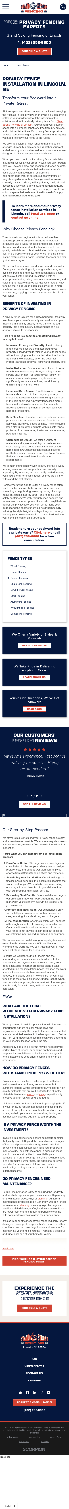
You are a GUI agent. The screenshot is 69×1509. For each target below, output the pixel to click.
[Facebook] (27, 1392)
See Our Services (34, 645)
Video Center (34, 1366)
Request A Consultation (34, 1402)
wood (30, 1094)
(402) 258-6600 (36, 42)
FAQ (34, 1359)
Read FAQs (34, 709)
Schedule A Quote (34, 1307)
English (8, 1505)
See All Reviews (34, 804)
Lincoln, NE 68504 (34, 1347)
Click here (42, 532)
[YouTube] (48, 1392)
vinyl (42, 1094)
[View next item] (41, 796)
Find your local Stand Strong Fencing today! (34, 1260)
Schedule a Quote (34, 51)
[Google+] (20, 1392)
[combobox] (10, 1506)
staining (25, 1205)
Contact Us (34, 1373)
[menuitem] (36, 566)
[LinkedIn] (34, 1392)
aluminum (43, 1198)
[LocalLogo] (34, 7)
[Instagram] (41, 1392)
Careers (34, 1380)
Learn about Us (34, 677)
